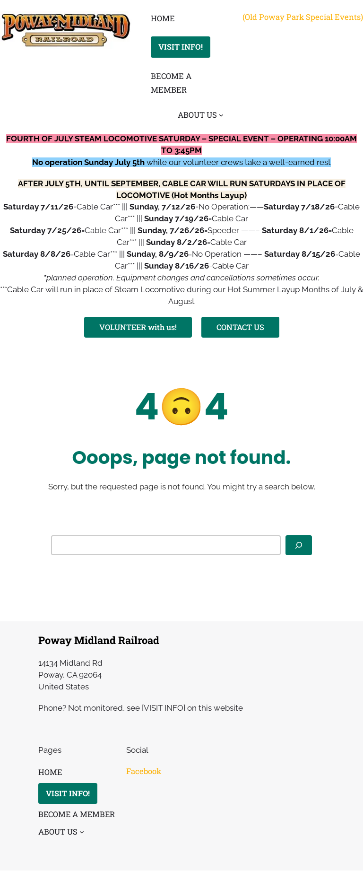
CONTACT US (240, 327)
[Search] (298, 545)
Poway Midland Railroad (98, 640)
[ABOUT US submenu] (221, 114)
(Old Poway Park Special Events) (302, 17)
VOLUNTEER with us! (138, 327)
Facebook (143, 771)
